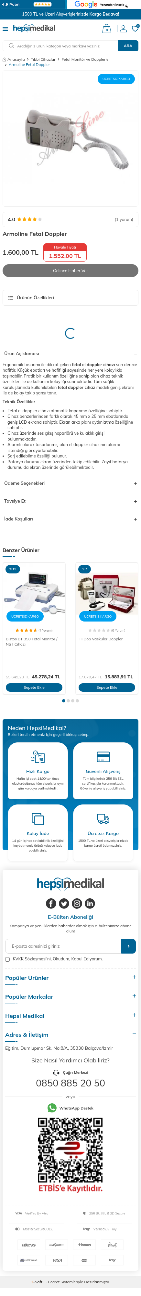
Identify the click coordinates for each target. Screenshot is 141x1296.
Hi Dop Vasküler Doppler (101, 638)
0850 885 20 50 (70, 1083)
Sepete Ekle (34, 687)
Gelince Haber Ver (70, 270)
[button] (63, 700)
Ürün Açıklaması (70, 353)
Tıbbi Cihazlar (43, 59)
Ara (128, 45)
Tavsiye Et (70, 501)
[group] (70, 138)
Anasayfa (14, 59)
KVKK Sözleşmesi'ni (31, 958)
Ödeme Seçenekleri (70, 483)
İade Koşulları (70, 519)
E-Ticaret (51, 1281)
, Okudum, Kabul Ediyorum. (54, 959)
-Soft (37, 1281)
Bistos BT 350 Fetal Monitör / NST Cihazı (32, 641)
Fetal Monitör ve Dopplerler (85, 59)
